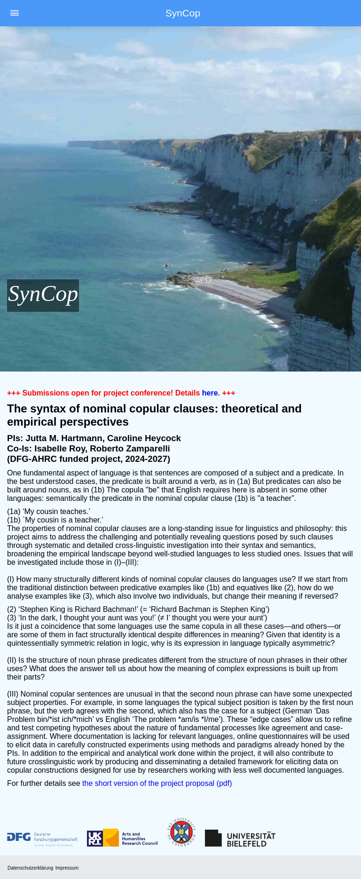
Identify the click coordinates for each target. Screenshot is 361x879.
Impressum (66, 868)
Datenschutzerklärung (30, 868)
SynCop (182, 13)
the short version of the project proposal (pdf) (157, 783)
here (210, 393)
